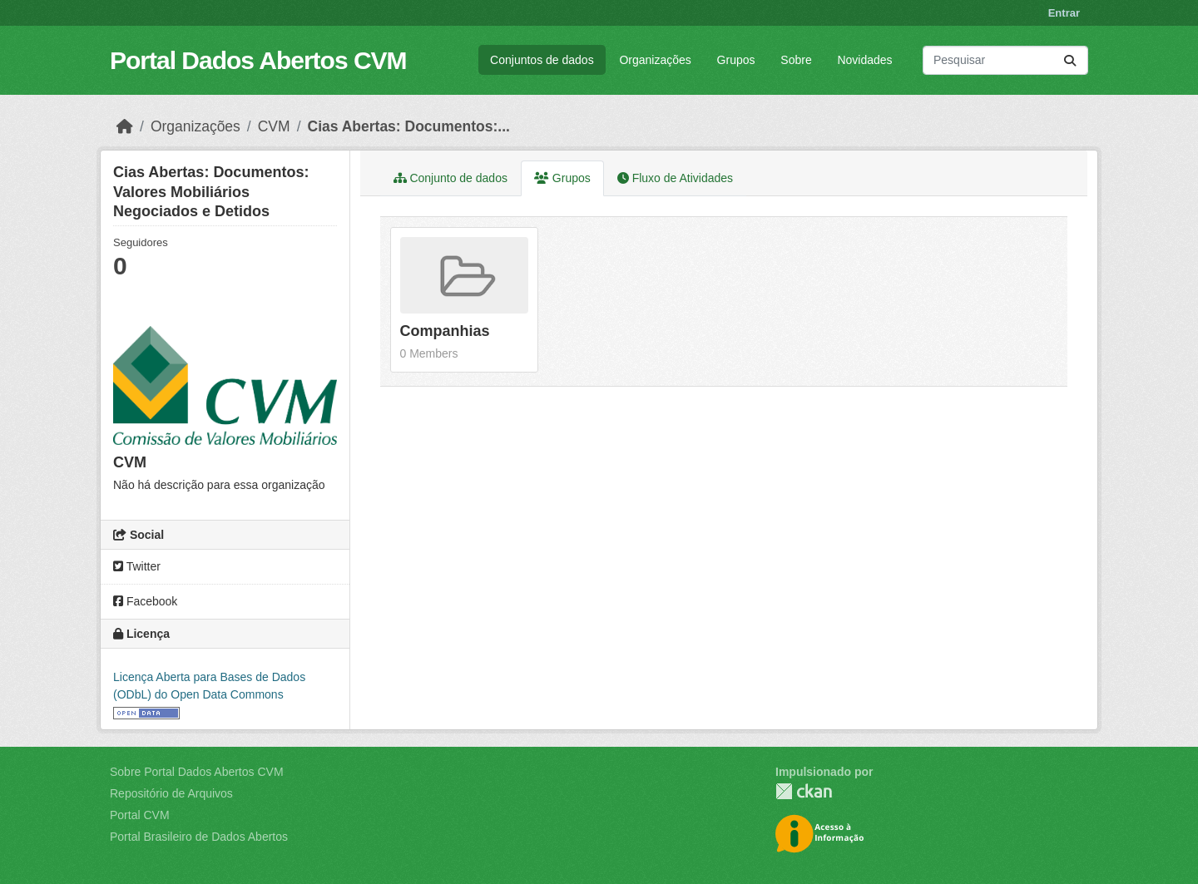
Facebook (145, 601)
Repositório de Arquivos (171, 793)
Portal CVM (140, 815)
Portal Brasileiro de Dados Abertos (199, 836)
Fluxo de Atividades (675, 178)
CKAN (803, 791)
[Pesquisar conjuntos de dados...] (1005, 60)
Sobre (795, 60)
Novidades (864, 60)
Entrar (1064, 13)
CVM (274, 126)
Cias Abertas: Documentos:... (409, 126)
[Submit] (1070, 60)
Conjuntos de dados (542, 60)
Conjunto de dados (450, 178)
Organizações (655, 60)
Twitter (137, 566)
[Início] (124, 126)
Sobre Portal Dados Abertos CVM (197, 771)
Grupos (736, 60)
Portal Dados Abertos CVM (258, 60)
